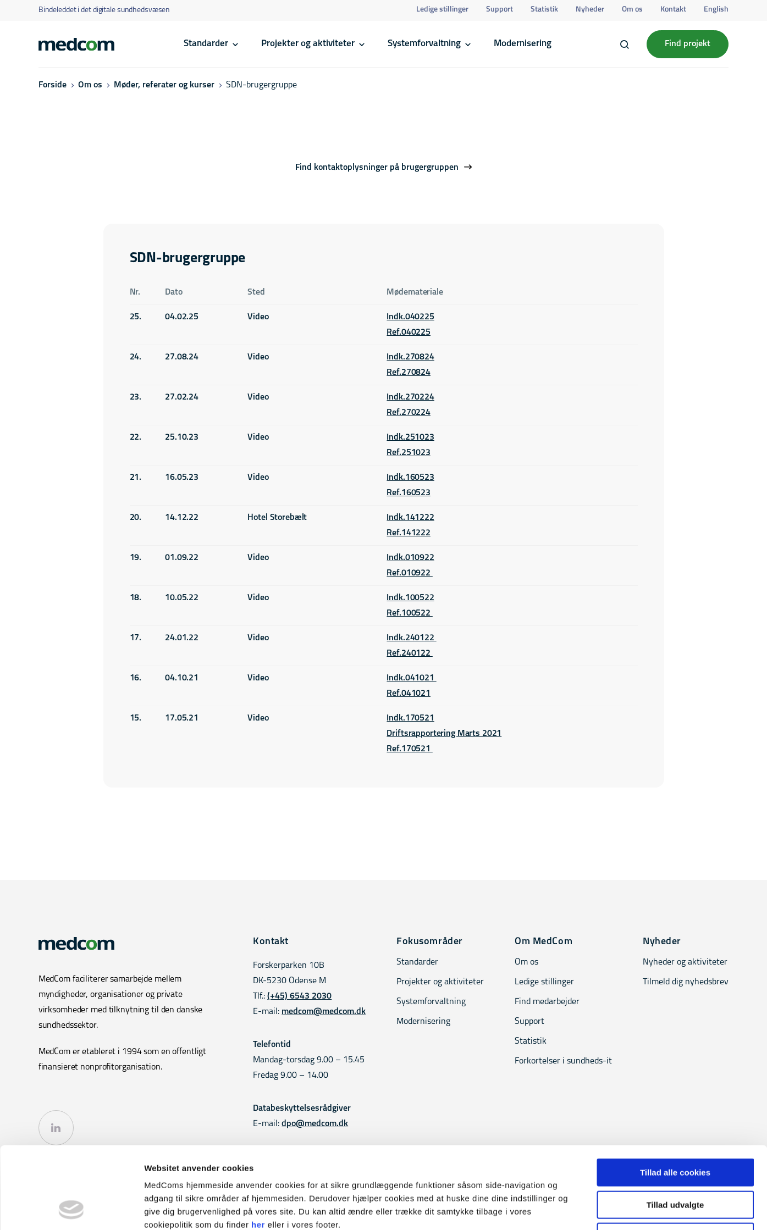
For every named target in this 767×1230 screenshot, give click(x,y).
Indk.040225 (410, 317)
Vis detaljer (571, 1208)
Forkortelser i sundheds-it (563, 1061)
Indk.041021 (411, 678)
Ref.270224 (409, 412)
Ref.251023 (409, 452)
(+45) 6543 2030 (299, 996)
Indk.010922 (410, 557)
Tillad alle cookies (675, 1095)
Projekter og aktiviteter (308, 43)
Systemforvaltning (424, 43)
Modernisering (522, 43)
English (716, 9)
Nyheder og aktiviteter (685, 962)
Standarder (206, 43)
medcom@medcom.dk (324, 1011)
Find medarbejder (547, 1002)
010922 (417, 573)
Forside (52, 85)
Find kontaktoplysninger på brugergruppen (377, 167)
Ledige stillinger (442, 9)
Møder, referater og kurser (164, 85)
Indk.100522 (410, 598)
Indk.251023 (410, 437)
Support (499, 9)
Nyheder (590, 9)
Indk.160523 (410, 477)
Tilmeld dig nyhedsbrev (686, 982)
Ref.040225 (409, 332)
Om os (632, 9)
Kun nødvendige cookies (675, 1160)
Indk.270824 (410, 357)
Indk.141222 (410, 517)
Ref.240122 (409, 653)
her (258, 1148)
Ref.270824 (409, 372)
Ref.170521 (409, 749)
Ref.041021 (409, 693)
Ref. (394, 573)
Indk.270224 (410, 397)
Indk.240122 (411, 638)
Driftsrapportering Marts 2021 (444, 733)
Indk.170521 (410, 718)
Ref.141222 (409, 533)
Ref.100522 (409, 613)
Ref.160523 (409, 493)
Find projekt (687, 44)
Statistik (544, 9)
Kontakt (673, 9)
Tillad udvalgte (675, 1128)
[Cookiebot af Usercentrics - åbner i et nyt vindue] (71, 1208)
